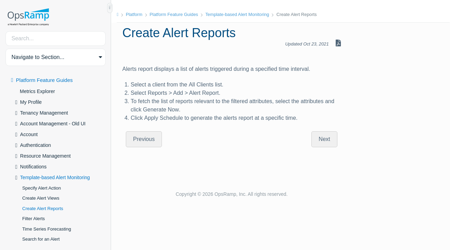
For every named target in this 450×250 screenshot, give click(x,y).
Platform (134, 14)
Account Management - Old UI (52, 123)
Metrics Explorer (37, 91)
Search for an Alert (41, 239)
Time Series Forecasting (46, 229)
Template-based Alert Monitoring (55, 177)
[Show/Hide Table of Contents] (110, 8)
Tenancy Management (44, 113)
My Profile (31, 102)
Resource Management (45, 156)
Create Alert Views (40, 198)
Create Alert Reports (42, 208)
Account (29, 134)
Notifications (33, 166)
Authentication (35, 145)
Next (324, 139)
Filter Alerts (33, 218)
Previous (144, 139)
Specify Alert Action (41, 188)
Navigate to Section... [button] (37, 57)
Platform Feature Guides (44, 80)
